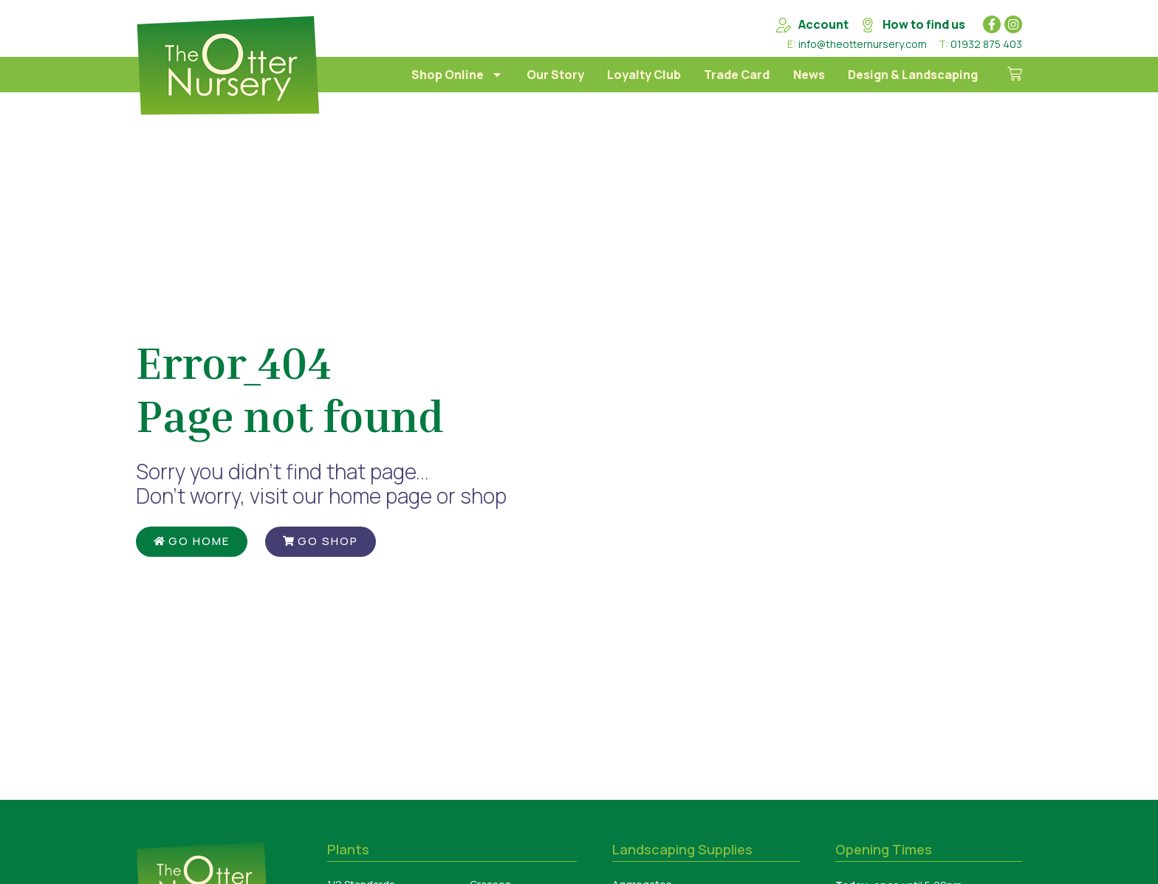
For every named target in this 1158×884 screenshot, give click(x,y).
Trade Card (737, 74)
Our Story (555, 74)
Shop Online (457, 74)
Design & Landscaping (913, 74)
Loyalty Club (644, 74)
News (809, 74)
